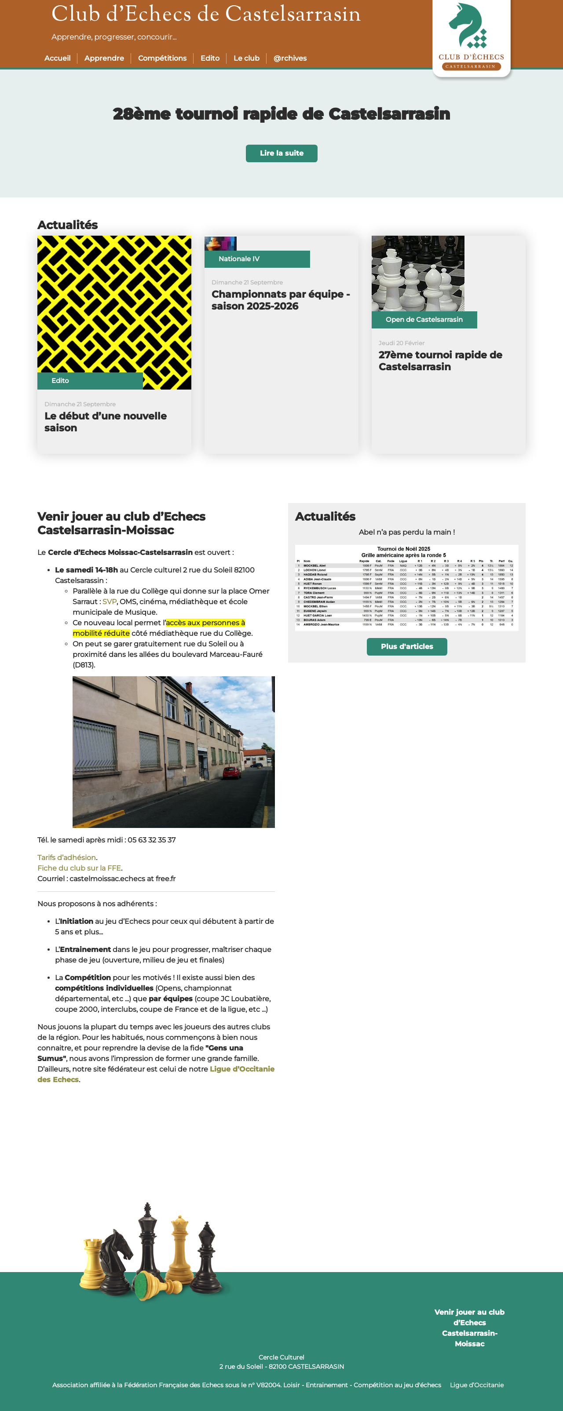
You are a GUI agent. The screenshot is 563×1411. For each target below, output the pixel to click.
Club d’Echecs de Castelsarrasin (206, 15)
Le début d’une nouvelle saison (105, 422)
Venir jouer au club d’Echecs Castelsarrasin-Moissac (470, 1328)
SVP (109, 602)
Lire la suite (281, 153)
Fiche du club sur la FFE (79, 868)
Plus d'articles (407, 646)
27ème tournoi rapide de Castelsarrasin (440, 361)
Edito (210, 58)
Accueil (57, 58)
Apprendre (104, 58)
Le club (247, 58)
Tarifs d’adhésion (66, 857)
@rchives (290, 58)
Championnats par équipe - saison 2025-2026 (281, 300)
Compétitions (162, 58)
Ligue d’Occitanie (477, 1385)
